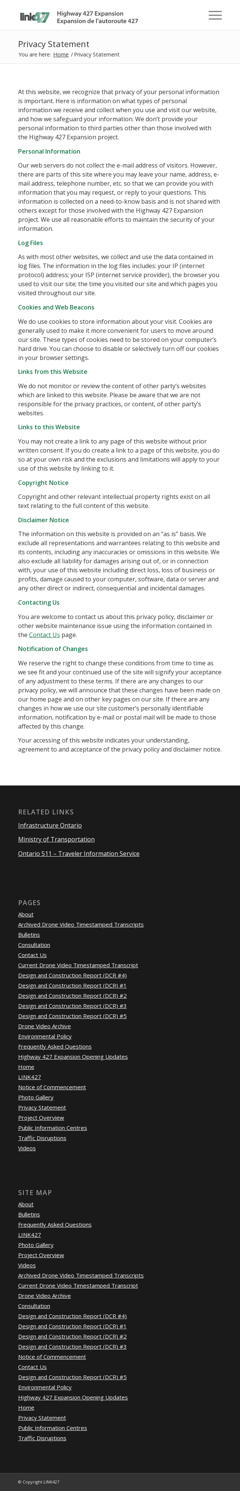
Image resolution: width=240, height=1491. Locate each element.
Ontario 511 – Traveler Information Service (79, 853)
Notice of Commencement (52, 1087)
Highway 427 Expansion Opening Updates (73, 1056)
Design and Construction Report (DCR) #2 (72, 995)
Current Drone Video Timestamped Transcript (78, 965)
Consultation (34, 944)
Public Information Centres (52, 1127)
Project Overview (41, 1117)
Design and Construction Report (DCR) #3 (72, 1005)
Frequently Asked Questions (55, 1046)
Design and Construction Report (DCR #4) (72, 975)
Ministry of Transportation (56, 839)
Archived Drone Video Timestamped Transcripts (81, 924)
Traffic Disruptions (42, 1138)
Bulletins (29, 934)
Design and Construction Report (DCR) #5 (72, 1016)
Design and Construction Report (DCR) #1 (72, 985)
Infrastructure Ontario (50, 825)
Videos (27, 1148)
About (26, 914)
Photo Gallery (36, 1097)
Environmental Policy (45, 1036)
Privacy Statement (53, 44)
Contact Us (44, 635)
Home (61, 54)
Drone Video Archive (44, 1026)
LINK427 (29, 1077)
